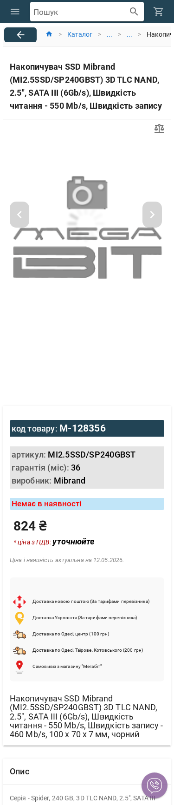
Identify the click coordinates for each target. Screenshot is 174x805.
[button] (155, 785)
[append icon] (134, 12)
